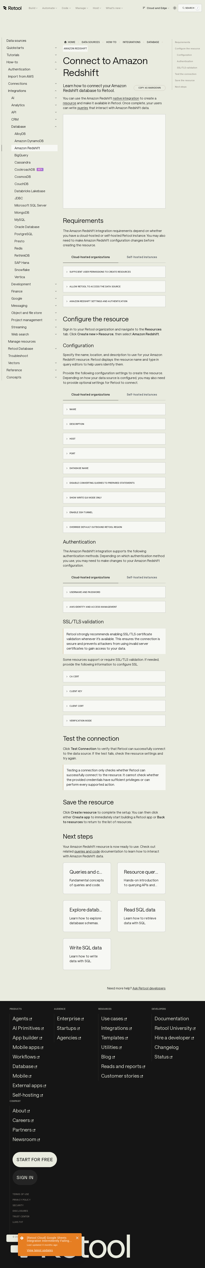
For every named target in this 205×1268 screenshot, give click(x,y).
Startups (68, 1028)
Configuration (184, 55)
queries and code (87, 851)
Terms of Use (21, 1194)
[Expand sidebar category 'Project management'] (56, 320)
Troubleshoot (18, 356)
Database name (79, 468)
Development (21, 284)
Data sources (16, 40)
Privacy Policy (21, 1200)
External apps (29, 1085)
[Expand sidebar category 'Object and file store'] (56, 313)
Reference (14, 370)
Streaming (18, 327)
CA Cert (74, 676)
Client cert (77, 706)
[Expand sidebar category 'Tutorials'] (56, 55)
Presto (20, 241)
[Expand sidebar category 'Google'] (56, 298)
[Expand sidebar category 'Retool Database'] (56, 348)
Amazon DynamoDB (29, 141)
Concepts (14, 377)
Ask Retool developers (149, 988)
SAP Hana (22, 262)
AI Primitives (28, 1028)
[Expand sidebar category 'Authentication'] (56, 69)
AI (12, 98)
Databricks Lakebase (30, 191)
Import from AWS (21, 76)
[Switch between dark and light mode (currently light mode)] (175, 8)
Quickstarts (15, 48)
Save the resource (185, 80)
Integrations (17, 91)
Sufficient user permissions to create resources (100, 271)
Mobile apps (28, 1047)
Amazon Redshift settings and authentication (98, 301)
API (13, 112)
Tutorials (13, 55)
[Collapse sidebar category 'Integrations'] (56, 91)
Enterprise (70, 1018)
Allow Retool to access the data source (95, 286)
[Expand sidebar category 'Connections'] (56, 83)
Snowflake (22, 270)
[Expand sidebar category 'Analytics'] (56, 105)
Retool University (175, 1028)
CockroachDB (25, 169)
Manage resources (22, 341)
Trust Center (21, 1216)
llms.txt (18, 1222)
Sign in (25, 1177)
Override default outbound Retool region (96, 527)
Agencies (69, 1037)
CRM (15, 119)
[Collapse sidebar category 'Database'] (56, 126)
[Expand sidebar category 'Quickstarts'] (56, 48)
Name (73, 409)
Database (18, 126)
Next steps (180, 86)
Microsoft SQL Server (31, 205)
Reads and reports (123, 1066)
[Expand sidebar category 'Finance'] (56, 291)
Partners (24, 1130)
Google (16, 298)
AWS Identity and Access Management (93, 606)
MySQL (20, 219)
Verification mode (81, 720)
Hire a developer (174, 1037)
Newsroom (26, 1139)
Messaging (19, 305)
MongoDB (22, 212)
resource (69, 103)
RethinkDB (22, 255)
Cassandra (22, 162)
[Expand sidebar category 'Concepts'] (56, 377)
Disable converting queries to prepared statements (102, 482)
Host (73, 438)
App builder (27, 1037)
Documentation (172, 1018)
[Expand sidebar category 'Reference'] (56, 370)
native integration (126, 98)
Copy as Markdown (149, 87)
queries (82, 108)
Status (163, 1056)
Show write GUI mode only (86, 497)
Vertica (20, 277)
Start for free (35, 1159)
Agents (22, 1018)
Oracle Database (27, 227)
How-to (12, 62)
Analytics (18, 105)
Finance (17, 291)
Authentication (19, 69)
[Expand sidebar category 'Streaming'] (56, 327)
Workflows (26, 1056)
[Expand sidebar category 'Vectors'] (56, 363)
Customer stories (122, 1076)
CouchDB (21, 184)
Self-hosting (28, 1095)
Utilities (111, 1047)
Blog (108, 1056)
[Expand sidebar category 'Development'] (56, 284)
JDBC (19, 198)
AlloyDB (20, 133)
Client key (76, 691)
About (21, 1110)
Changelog (167, 1047)
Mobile (22, 1076)
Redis (19, 248)
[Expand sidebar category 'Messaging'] (56, 305)
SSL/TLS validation (187, 67)
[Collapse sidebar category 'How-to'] (56, 62)
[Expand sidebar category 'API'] (56, 112)
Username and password (85, 592)
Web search (20, 334)
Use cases (114, 1018)
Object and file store (26, 313)
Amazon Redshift (27, 148)
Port (72, 453)
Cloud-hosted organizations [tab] (90, 257)
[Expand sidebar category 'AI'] (56, 98)
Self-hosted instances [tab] (142, 257)
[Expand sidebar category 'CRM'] (56, 119)
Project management (26, 320)
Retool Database (20, 348)
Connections (17, 83)
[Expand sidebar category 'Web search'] (56, 334)
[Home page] (69, 42)
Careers (23, 1120)
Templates (114, 1037)
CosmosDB (23, 176)
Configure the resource (187, 48)
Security (18, 1205)
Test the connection (185, 74)
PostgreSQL (24, 234)
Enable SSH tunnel (81, 512)
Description (77, 424)
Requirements (182, 42)
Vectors (14, 363)
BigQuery (21, 155)
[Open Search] (191, 8)
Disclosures (20, 1211)
